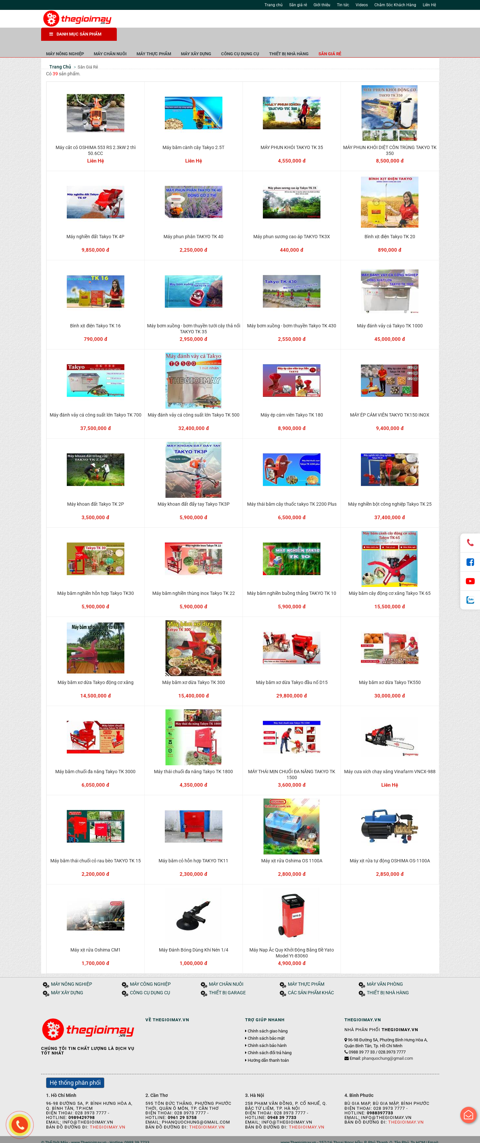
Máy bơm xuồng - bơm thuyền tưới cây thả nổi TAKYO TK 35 (193, 314)
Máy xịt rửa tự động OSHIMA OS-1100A (390, 847)
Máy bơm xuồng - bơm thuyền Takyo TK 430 (291, 312)
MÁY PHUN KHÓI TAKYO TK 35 (292, 133)
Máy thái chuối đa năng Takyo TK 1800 (193, 757)
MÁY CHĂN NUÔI (185, 36)
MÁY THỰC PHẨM (229, 36)
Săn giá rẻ (298, 5)
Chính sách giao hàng (268, 1017)
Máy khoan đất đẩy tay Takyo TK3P (194, 490)
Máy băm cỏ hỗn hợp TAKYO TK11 (193, 847)
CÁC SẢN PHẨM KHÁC (311, 979)
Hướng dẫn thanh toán (268, 1046)
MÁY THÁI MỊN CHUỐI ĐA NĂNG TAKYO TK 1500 (291, 760)
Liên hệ (137, 1135)
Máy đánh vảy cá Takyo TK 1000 (390, 312)
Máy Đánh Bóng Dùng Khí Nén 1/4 (193, 936)
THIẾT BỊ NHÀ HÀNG (364, 36)
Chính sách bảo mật (266, 1024)
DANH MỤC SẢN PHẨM (75, 36)
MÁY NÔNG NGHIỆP (141, 36)
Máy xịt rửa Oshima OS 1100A (291, 847)
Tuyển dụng (115, 1135)
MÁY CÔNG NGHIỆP (150, 970)
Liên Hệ (429, 5)
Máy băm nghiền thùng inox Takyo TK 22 (193, 579)
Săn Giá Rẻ (88, 52)
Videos (362, 5)
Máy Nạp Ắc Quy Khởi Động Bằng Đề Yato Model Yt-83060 (291, 939)
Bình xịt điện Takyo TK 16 (95, 312)
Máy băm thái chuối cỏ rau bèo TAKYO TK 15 (95, 847)
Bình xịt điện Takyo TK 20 (390, 222)
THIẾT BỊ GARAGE (227, 979)
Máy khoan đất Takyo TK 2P (95, 490)
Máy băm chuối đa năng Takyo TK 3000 (95, 757)
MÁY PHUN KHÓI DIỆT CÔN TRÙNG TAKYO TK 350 (390, 136)
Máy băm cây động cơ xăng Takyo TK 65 (390, 579)
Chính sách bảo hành (267, 1031)
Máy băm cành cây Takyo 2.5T (193, 133)
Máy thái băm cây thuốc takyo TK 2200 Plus (292, 490)
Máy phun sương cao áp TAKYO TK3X (291, 222)
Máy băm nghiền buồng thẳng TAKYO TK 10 (291, 579)
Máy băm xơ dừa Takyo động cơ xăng (96, 668)
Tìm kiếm (319, 19)
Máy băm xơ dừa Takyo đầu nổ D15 (292, 668)
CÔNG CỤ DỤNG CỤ (316, 36)
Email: (381, 1044)
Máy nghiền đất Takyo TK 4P (95, 222)
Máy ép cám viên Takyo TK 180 (292, 401)
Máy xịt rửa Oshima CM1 (95, 936)
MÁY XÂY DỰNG (272, 36)
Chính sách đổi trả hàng (269, 1039)
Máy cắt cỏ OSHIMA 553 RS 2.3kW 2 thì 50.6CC (96, 136)
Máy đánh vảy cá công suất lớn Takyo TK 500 (194, 401)
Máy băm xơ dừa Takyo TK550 (390, 668)
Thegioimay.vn (107, 1112)
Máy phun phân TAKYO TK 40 (193, 222)
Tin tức (343, 5)
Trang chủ (274, 5)
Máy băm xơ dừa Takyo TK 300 (193, 668)
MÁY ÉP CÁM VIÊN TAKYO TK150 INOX (389, 401)
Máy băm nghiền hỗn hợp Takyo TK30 (95, 579)
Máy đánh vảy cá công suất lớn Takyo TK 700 (95, 401)
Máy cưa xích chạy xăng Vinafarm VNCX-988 (390, 757)
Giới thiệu (322, 5)
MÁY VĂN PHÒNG (385, 970)
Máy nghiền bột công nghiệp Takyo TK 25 (390, 490)
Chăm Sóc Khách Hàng (395, 5)
